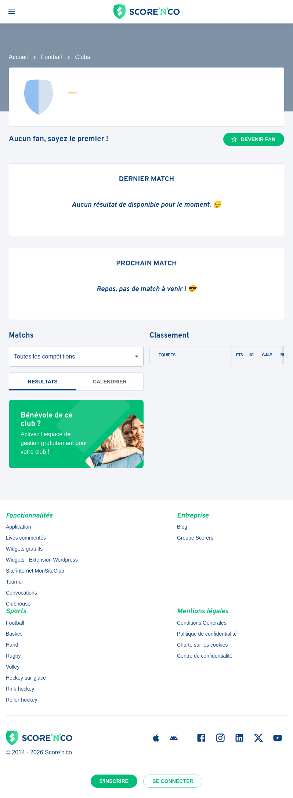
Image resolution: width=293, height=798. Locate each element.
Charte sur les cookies (202, 645)
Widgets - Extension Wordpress (42, 560)
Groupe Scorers (195, 538)
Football (51, 57)
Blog (182, 527)
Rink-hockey (20, 689)
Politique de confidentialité (207, 634)
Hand (12, 645)
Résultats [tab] (43, 382)
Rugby (13, 656)
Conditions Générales (202, 623)
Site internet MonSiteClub (35, 571)
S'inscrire (114, 781)
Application (18, 527)
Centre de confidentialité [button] (204, 656)
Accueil (18, 57)
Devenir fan (253, 139)
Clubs (82, 57)
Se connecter (172, 781)
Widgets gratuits (24, 549)
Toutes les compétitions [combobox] (44, 356)
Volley (12, 667)
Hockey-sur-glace (26, 678)
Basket (14, 634)
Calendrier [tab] (110, 382)
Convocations (21, 593)
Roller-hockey (21, 700)
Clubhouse (18, 604)
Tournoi (14, 582)
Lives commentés (26, 538)
